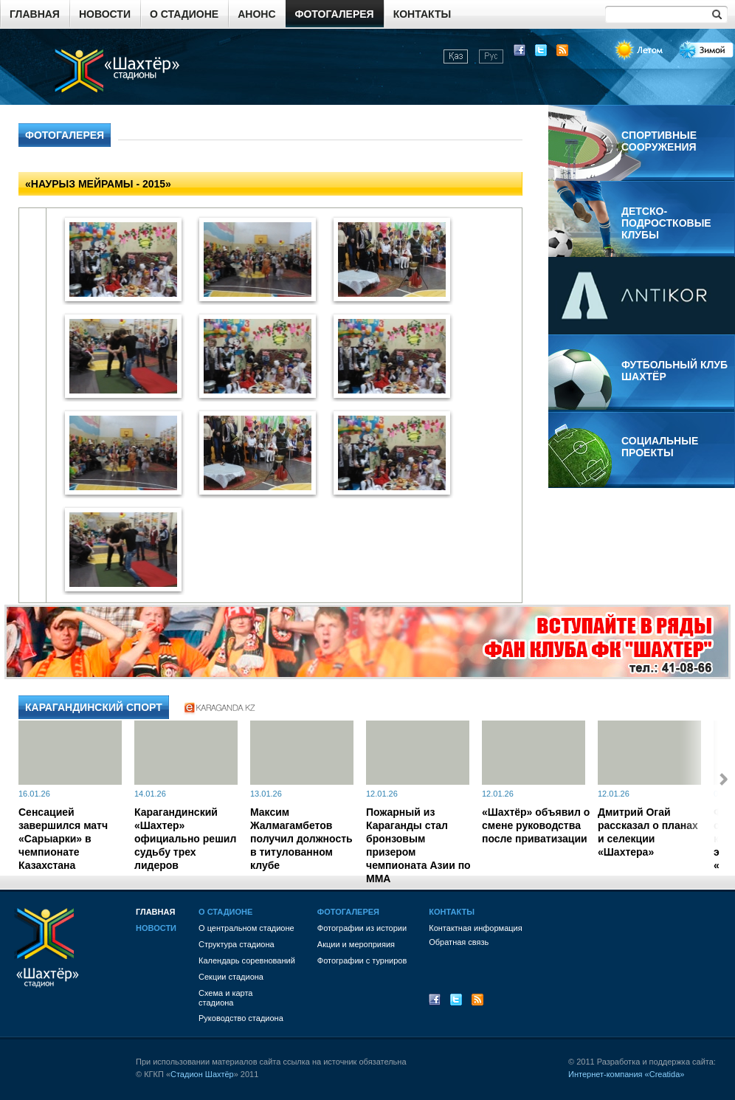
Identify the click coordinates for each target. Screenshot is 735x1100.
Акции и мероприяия (356, 944)
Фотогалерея (334, 14)
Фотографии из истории (362, 928)
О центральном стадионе (246, 928)
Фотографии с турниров (362, 960)
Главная (35, 14)
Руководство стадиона (241, 1018)
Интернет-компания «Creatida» (626, 1074)
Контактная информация (475, 928)
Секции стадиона (231, 976)
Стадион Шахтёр (202, 1074)
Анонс (256, 14)
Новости (105, 14)
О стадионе (184, 14)
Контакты (422, 14)
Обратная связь (459, 942)
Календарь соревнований (247, 960)
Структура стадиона (237, 944)
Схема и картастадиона (225, 998)
